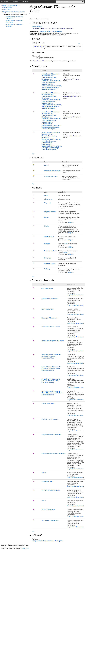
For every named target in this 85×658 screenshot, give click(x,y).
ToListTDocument (48, 509)
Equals (46, 217)
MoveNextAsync (49, 263)
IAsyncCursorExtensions (75, 295)
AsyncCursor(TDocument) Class (15, 14)
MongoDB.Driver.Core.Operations (13, 12)
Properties (37, 157)
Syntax (35, 38)
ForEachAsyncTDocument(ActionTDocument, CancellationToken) (51, 356)
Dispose (47, 203)
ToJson (43, 501)
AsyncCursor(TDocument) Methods (14, 25)
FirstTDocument (47, 309)
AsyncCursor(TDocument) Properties (14, 21)
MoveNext (47, 258)
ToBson (43, 472)
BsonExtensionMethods (75, 477)
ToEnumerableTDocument (51, 490)
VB (39, 42)
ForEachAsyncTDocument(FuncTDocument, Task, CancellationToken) (51, 380)
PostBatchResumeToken (52, 171)
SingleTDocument (48, 403)
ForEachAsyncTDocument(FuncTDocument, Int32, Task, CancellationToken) (52, 392)
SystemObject (37, 26)
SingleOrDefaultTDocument (51, 434)
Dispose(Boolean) (50, 212)
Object (70, 222)
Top (33, 154)
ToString (47, 269)
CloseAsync (48, 199)
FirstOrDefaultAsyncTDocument (52, 341)
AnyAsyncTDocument (49, 298)
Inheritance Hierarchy (43, 22)
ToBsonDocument (47, 481)
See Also (36, 534)
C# (34, 42)
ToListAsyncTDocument (50, 520)
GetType (47, 243)
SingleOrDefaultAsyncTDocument (53, 453)
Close (46, 195)
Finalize (46, 226)
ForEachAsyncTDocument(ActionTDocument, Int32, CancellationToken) (51, 368)
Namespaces (6, 9)
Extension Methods (42, 280)
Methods (36, 187)
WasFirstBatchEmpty (51, 176)
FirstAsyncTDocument (49, 318)
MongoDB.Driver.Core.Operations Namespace (47, 541)
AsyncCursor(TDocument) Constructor (14, 17)
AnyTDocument (47, 288)
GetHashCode (49, 236)
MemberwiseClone (50, 251)
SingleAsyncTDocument (50, 419)
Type (66, 243)
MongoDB (25, 548)
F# (43, 42)
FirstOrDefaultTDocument (50, 327)
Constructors (38, 66)
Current (46, 165)
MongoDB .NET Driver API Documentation (11, 6)
